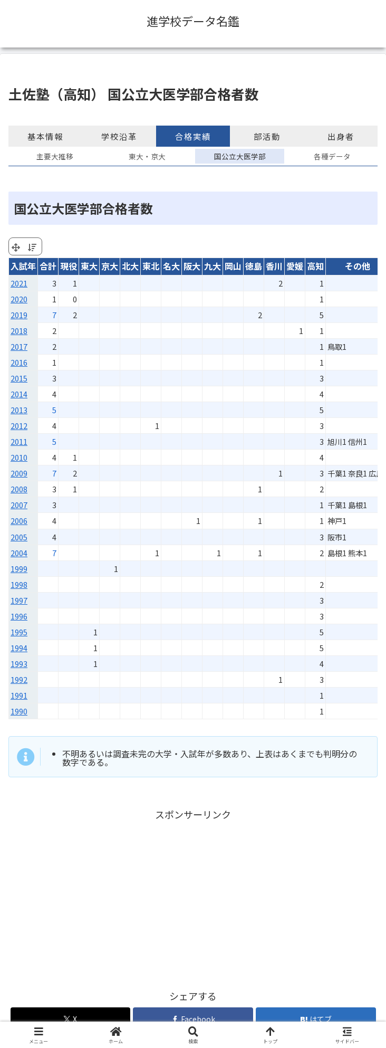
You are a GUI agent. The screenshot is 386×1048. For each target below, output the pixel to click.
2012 (19, 425)
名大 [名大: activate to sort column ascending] (171, 266)
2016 (19, 362)
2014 (19, 393)
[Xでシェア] (71, 1019)
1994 (19, 647)
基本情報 (45, 136)
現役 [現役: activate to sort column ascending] (68, 266)
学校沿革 (119, 136)
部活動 (267, 136)
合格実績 (193, 136)
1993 (19, 663)
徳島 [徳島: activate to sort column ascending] (253, 266)
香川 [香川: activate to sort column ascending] (274, 266)
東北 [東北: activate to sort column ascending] (150, 266)
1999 (19, 568)
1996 (19, 616)
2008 (19, 488)
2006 (19, 520)
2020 (19, 298)
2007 (19, 504)
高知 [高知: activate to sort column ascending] (315, 266)
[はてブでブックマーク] (316, 1019)
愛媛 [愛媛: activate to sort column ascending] (294, 266)
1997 (19, 600)
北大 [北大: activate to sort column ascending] (130, 266)
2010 (19, 457)
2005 (19, 536)
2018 (19, 330)
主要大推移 (54, 156)
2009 (19, 473)
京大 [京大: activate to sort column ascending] (109, 266)
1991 (19, 695)
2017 (19, 346)
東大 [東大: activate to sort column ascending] (89, 266)
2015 (19, 378)
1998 (19, 584)
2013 (19, 409)
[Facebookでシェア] (193, 1019)
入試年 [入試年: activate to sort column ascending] (23, 266)
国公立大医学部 (240, 156)
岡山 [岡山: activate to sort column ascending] (233, 266)
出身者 (340, 136)
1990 (19, 711)
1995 (19, 631)
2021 (19, 283)
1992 (19, 679)
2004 (19, 552)
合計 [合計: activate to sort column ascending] (48, 266)
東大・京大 (147, 156)
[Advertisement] (193, 896)
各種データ (332, 156)
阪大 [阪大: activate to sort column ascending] (192, 266)
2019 (19, 314)
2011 (19, 441)
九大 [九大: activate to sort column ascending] (212, 266)
